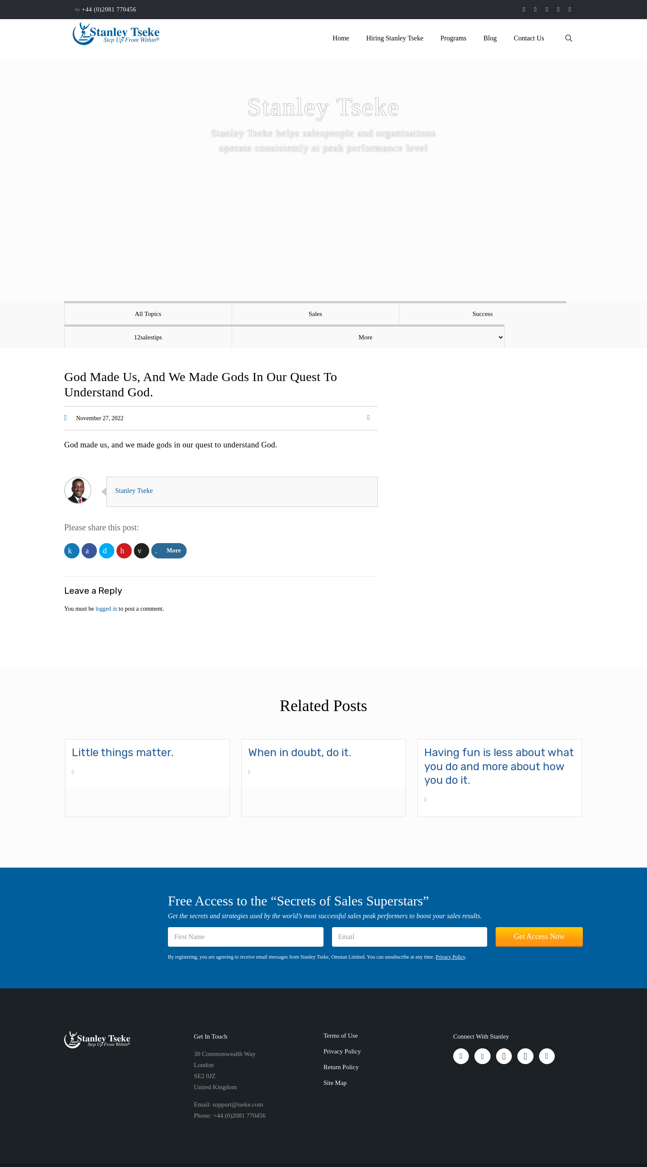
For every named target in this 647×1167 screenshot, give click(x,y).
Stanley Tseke (137, 467)
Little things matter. (122, 729)
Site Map (335, 1059)
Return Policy (341, 1043)
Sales (220, 313)
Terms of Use (341, 1012)
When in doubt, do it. (299, 729)
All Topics (116, 313)
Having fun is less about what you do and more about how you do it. (499, 743)
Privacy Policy (450, 933)
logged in (107, 585)
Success (324, 313)
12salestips (428, 313)
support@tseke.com (238, 1081)
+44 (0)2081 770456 (109, 9)
